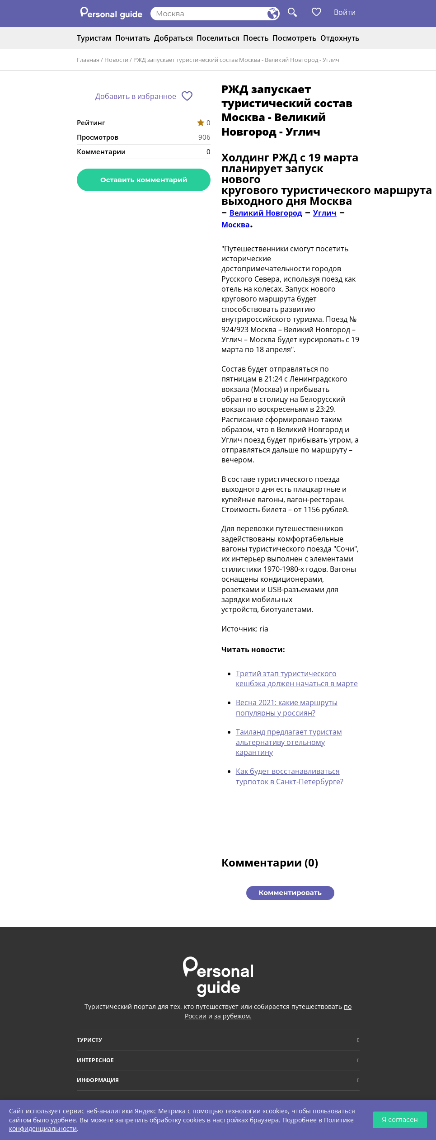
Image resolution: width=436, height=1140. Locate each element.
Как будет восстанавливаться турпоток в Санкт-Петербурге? (289, 776)
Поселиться (218, 38)
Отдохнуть (340, 38)
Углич (325, 213)
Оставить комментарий (143, 179)
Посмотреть (294, 38)
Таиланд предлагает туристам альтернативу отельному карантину (289, 742)
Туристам (94, 38)
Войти (345, 12)
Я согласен (400, 1120)
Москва (235, 225)
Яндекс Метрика (160, 1111)
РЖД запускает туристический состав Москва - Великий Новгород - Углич (236, 60)
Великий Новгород (266, 213)
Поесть (256, 38)
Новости (116, 60)
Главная (88, 60)
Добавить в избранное (135, 96)
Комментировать (290, 892)
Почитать (132, 38)
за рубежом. (233, 1016)
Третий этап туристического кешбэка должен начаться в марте (297, 678)
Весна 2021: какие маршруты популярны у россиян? (287, 707)
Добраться (173, 38)
